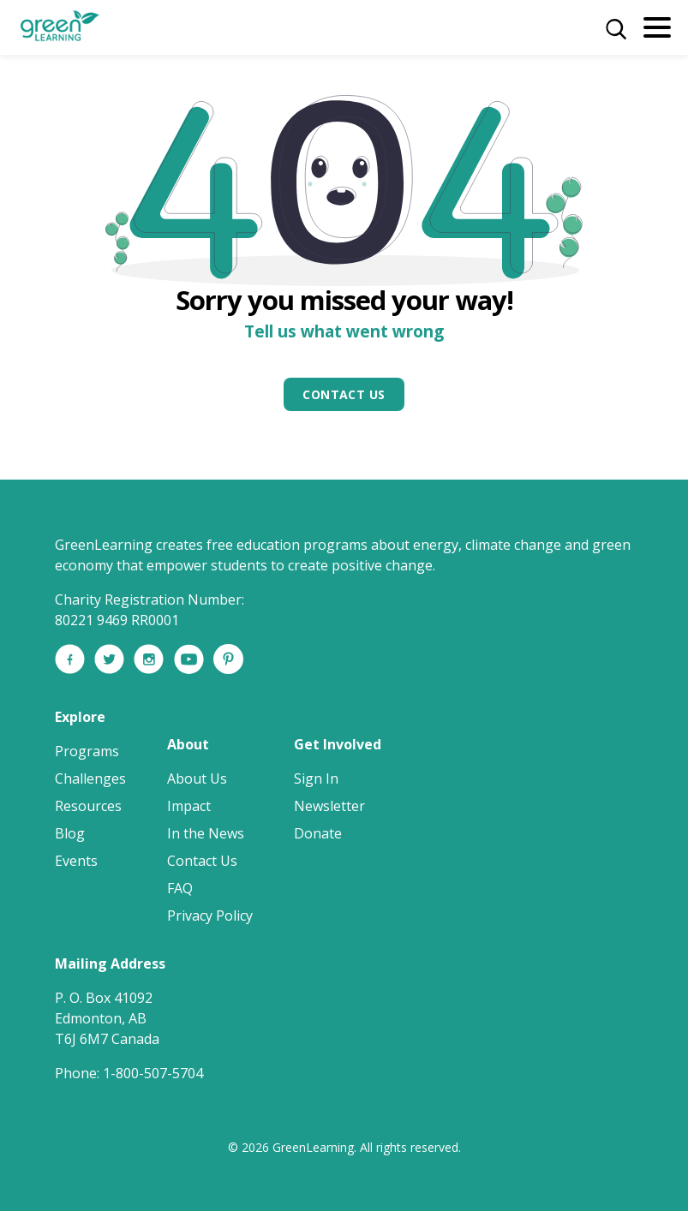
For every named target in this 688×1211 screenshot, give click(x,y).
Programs (87, 751)
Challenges (90, 778)
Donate (318, 833)
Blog (70, 833)
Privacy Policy (210, 915)
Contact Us (343, 394)
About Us (197, 778)
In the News (205, 833)
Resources (88, 805)
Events (76, 860)
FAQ (180, 888)
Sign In (316, 778)
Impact (189, 805)
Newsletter (329, 805)
